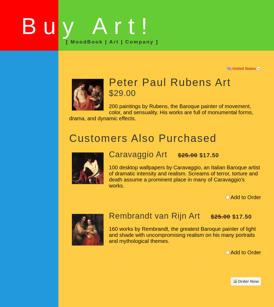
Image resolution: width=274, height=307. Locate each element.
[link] (29, 78)
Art (114, 42)
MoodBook (87, 42)
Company (139, 42)
